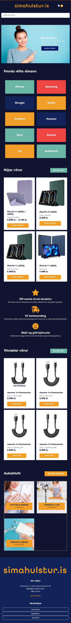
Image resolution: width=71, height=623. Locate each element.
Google (20, 103)
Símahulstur (35, 610)
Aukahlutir (51, 151)
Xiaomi (51, 135)
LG (19, 151)
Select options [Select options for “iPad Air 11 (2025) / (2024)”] (17, 225)
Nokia (51, 103)
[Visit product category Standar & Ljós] (52, 497)
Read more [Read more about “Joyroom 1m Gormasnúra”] (16, 404)
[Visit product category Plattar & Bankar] (19, 497)
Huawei (51, 119)
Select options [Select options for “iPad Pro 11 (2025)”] (17, 277)
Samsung (51, 87)
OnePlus (19, 119)
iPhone (19, 87)
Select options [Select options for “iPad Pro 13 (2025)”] (50, 223)
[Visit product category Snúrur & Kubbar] (19, 534)
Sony (20, 135)
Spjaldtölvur (35, 614)
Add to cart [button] (49, 404)
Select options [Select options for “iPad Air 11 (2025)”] (50, 277)
